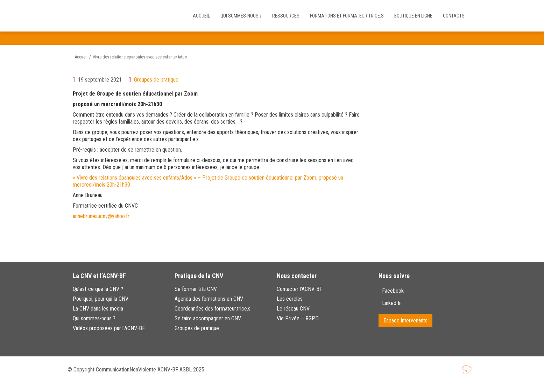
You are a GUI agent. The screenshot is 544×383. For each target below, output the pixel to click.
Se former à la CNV (196, 289)
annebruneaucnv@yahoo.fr (101, 216)
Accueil (201, 16)
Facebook (393, 290)
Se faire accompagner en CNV (208, 318)
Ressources (285, 16)
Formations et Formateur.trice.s (347, 16)
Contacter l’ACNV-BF (299, 289)
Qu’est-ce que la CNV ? (98, 289)
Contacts (454, 16)
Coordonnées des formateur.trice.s (212, 308)
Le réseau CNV (293, 308)
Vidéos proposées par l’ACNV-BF (109, 328)
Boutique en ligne (413, 16)
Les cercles (290, 298)
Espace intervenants (405, 320)
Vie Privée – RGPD (298, 318)
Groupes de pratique (156, 79)
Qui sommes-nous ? (241, 16)
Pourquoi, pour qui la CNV (100, 298)
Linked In (392, 303)
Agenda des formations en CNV (209, 298)
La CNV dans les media (98, 308)
